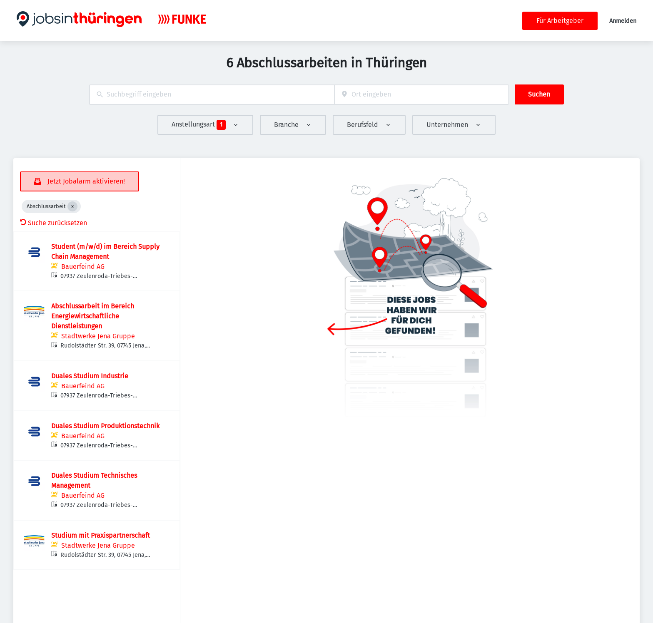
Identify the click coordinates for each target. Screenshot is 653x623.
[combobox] (211, 94)
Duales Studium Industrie (89, 376)
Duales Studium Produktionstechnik (105, 426)
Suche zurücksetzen (53, 223)
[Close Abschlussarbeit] (72, 206)
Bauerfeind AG (83, 267)
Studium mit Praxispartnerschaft (100, 535)
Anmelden (622, 21)
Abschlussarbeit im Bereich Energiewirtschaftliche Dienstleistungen (92, 316)
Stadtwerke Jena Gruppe (98, 336)
